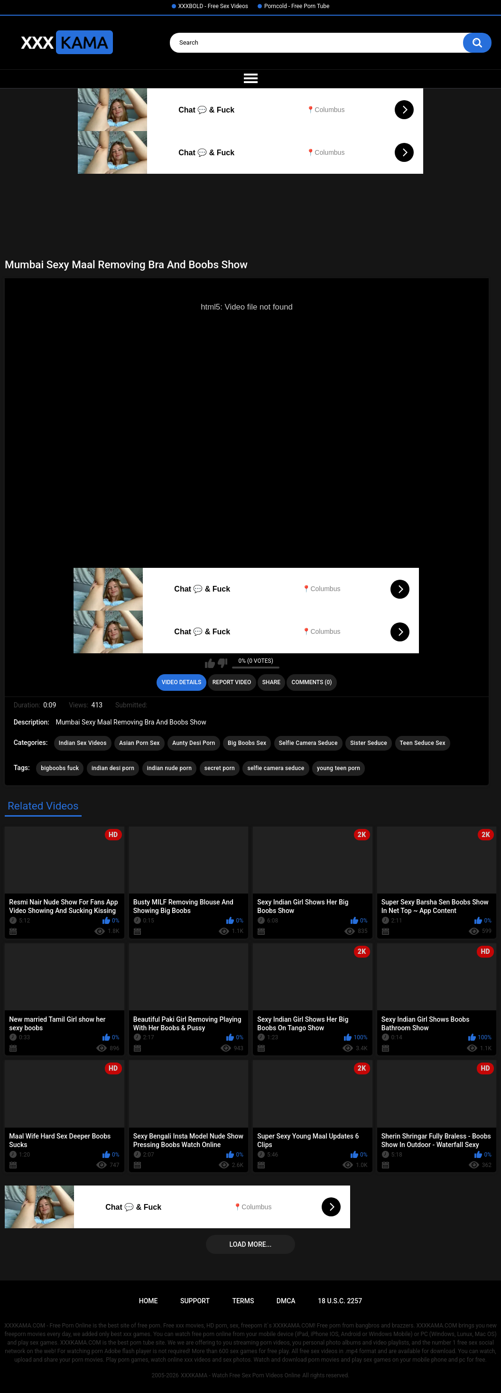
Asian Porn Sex (139, 743)
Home (148, 1301)
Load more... (251, 1244)
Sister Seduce (368, 743)
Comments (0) (312, 682)
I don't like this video (222, 663)
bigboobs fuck (60, 768)
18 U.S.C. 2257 (340, 1301)
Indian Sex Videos (83, 743)
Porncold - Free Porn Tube (296, 6)
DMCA (286, 1301)
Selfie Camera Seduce (308, 743)
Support (195, 1301)
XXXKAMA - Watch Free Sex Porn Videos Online (240, 1375)
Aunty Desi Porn (193, 743)
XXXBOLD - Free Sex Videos (213, 6)
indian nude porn (169, 768)
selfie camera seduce (275, 768)
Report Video (232, 682)
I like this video (210, 663)
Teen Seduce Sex (422, 743)
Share (271, 682)
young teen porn (338, 768)
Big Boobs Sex (247, 743)
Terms (243, 1301)
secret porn (219, 768)
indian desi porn (113, 768)
